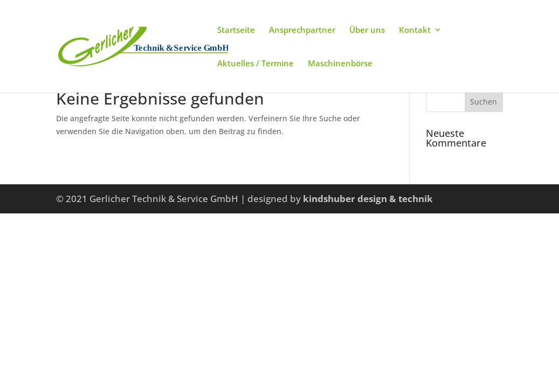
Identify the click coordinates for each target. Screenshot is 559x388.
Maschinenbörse (340, 63)
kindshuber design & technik (368, 198)
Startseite (236, 30)
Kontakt (415, 30)
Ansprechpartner (302, 30)
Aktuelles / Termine (255, 63)
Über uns (367, 30)
